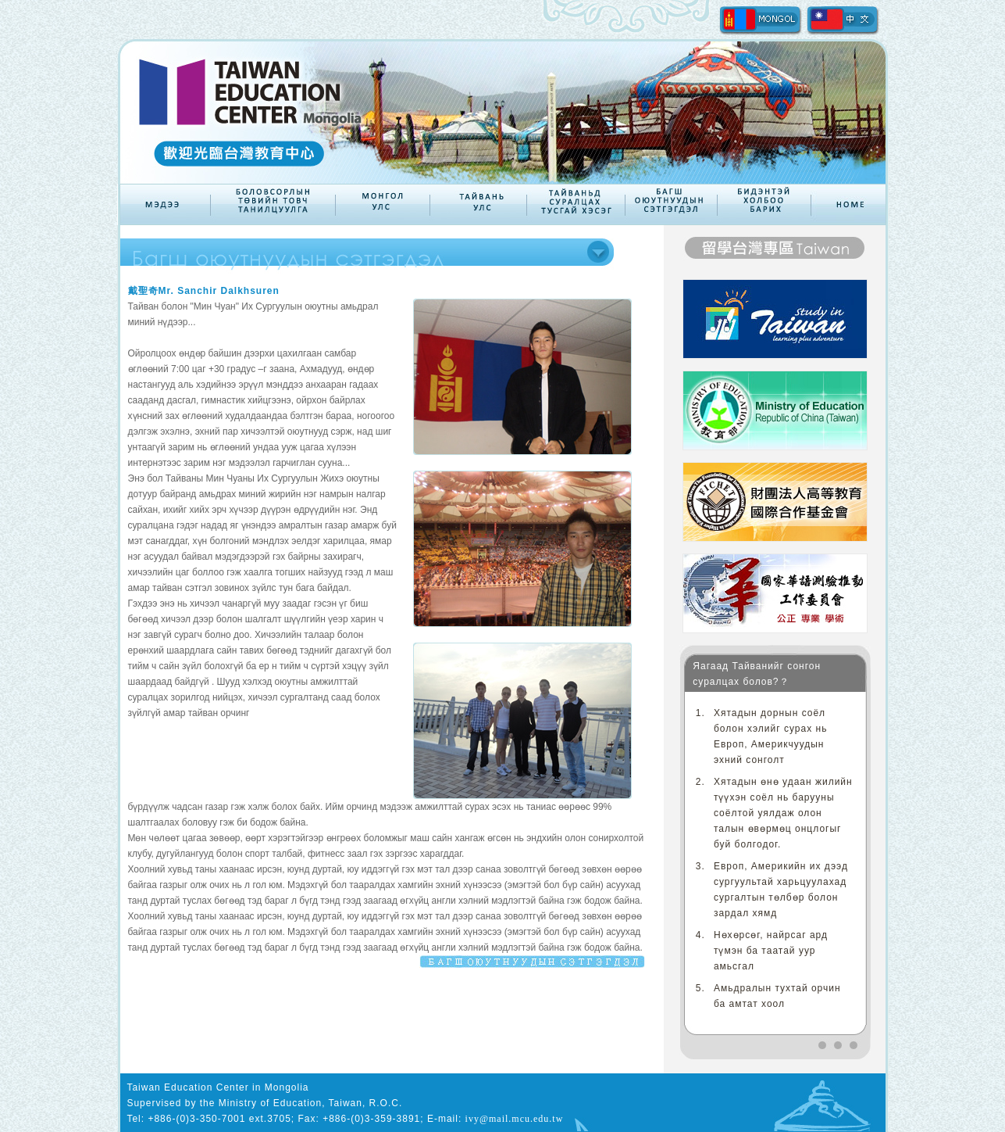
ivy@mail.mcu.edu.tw (514, 1118)
